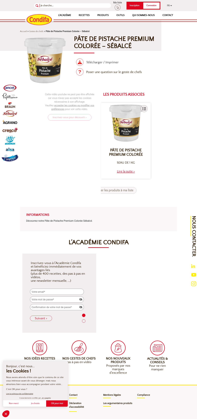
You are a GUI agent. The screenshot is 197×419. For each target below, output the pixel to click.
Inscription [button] (134, 5)
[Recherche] (55, 6)
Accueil (23, 31)
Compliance (143, 395)
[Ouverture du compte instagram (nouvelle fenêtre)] (193, 283)
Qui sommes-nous (143, 15)
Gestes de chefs (36, 31)
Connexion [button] (151, 5)
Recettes (84, 15)
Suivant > (41, 318)
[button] (144, 108)
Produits (103, 15)
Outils (120, 15)
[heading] (126, 171)
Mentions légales (112, 395)
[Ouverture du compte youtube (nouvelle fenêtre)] (193, 274)
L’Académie (64, 15)
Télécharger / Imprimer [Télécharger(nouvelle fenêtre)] (102, 62)
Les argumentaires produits (117, 403)
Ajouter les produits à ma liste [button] (113, 190)
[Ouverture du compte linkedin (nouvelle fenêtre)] (193, 265)
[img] (80, 299)
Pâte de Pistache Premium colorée (126, 152)
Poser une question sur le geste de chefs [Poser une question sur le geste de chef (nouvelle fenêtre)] (114, 72)
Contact (167, 15)
